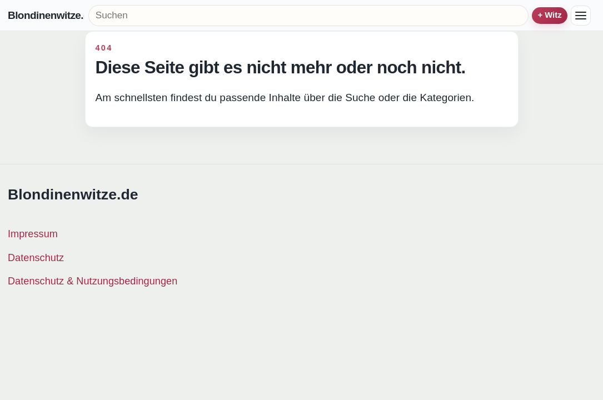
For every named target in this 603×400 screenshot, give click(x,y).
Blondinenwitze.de (46, 16)
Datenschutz (36, 257)
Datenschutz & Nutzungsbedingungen (92, 281)
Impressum (33, 233)
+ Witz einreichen (549, 15)
